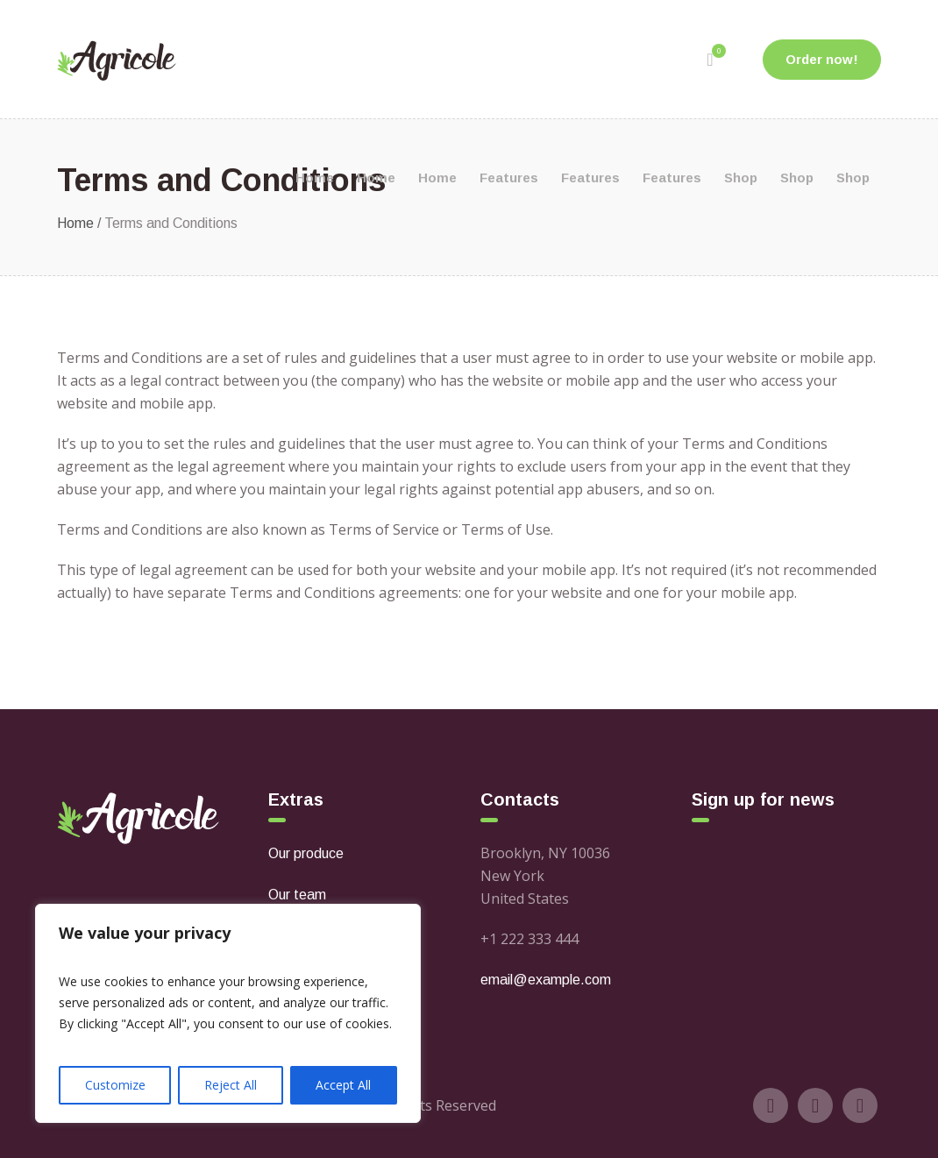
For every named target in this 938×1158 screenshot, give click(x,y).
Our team (297, 894)
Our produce (306, 853)
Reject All (230, 1084)
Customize (115, 1084)
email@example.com (545, 979)
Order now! (821, 59)
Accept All (343, 1084)
